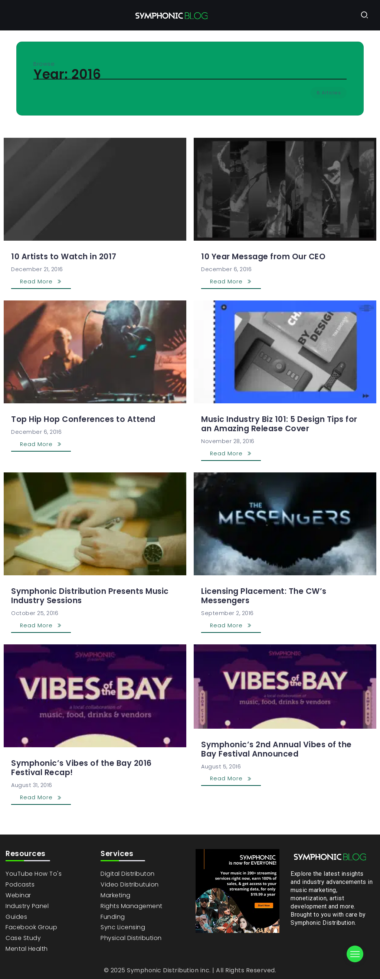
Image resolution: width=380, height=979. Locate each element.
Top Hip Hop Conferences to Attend (83, 419)
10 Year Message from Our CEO (263, 256)
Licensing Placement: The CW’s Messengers (264, 596)
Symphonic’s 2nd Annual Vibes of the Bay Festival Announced (276, 749)
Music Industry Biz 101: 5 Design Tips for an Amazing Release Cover (279, 424)
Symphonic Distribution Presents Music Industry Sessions (90, 596)
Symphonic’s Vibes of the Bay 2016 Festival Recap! (81, 768)
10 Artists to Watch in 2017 (64, 256)
